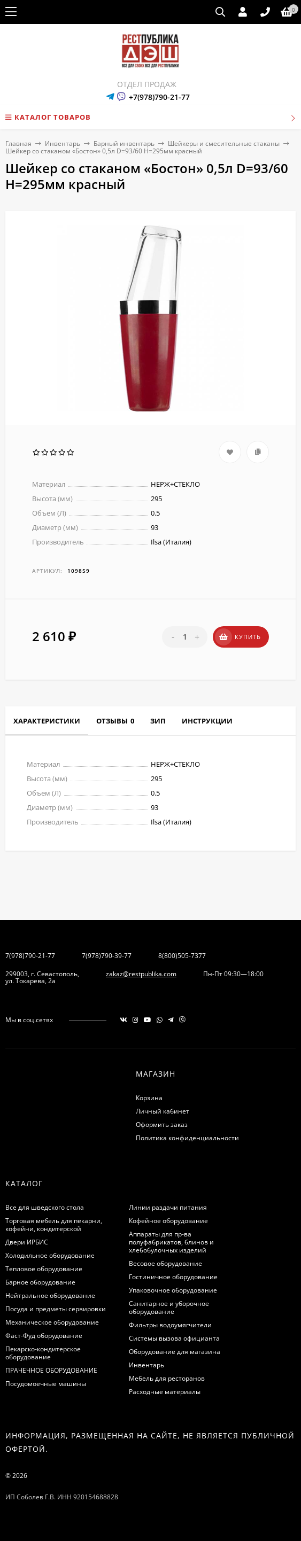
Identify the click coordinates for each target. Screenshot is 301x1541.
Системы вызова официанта (174, 1338)
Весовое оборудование (165, 1263)
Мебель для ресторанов (167, 1378)
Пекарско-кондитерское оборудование (43, 1352)
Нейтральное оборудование (50, 1295)
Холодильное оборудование (50, 1255)
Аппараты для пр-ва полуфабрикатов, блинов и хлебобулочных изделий (171, 1242)
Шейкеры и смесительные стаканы (224, 143)
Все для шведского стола (44, 1207)
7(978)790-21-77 (30, 955)
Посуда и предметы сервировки (55, 1308)
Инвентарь (62, 143)
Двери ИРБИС (26, 1242)
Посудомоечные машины (45, 1383)
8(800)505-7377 (182, 955)
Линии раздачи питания (168, 1207)
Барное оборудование (40, 1282)
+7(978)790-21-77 (159, 97)
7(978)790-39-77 (107, 955)
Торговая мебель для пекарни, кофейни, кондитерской (53, 1224)
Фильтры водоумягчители (170, 1324)
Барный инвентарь (124, 143)
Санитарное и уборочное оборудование (169, 1307)
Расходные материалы (164, 1391)
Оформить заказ (162, 1124)
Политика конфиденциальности (187, 1137)
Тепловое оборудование (43, 1268)
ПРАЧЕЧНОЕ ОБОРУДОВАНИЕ (51, 1370)
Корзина (149, 1097)
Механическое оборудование (52, 1322)
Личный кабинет (162, 1111)
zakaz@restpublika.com (141, 973)
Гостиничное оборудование (173, 1276)
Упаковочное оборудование (173, 1290)
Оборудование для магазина (174, 1351)
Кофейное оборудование (168, 1220)
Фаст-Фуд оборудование (43, 1335)
